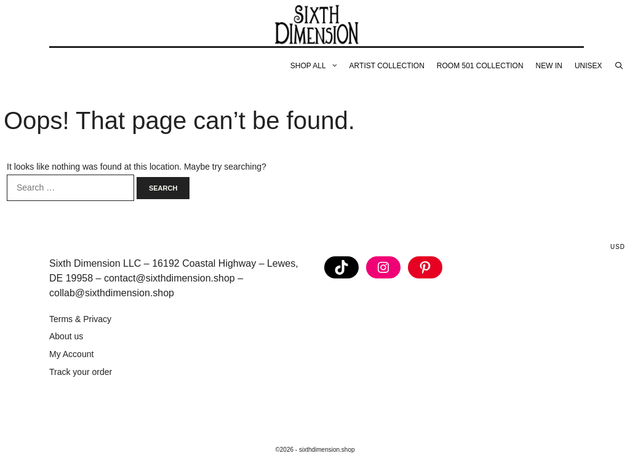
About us (66, 336)
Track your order (80, 372)
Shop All (316, 66)
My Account (71, 354)
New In (549, 65)
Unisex (588, 65)
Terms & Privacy (80, 319)
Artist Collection (387, 65)
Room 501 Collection (480, 65)
